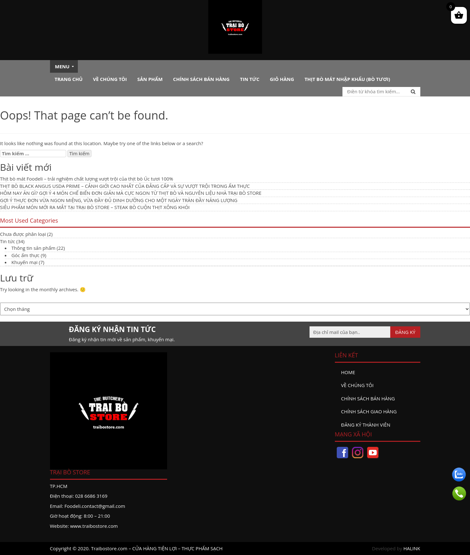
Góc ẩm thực (25, 255)
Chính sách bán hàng (201, 79)
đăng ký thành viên (366, 425)
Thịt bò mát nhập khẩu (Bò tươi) (347, 79)
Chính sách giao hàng (369, 411)
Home (348, 372)
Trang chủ (69, 79)
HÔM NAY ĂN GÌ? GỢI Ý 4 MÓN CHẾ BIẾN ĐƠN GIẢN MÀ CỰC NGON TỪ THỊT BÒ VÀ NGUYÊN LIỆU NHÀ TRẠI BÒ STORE (130, 193)
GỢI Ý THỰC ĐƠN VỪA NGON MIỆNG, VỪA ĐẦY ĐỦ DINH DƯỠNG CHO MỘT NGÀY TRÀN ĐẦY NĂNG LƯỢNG (118, 200)
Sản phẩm (150, 79)
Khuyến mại (24, 262)
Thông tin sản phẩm (33, 248)
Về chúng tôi (110, 79)
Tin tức (249, 79)
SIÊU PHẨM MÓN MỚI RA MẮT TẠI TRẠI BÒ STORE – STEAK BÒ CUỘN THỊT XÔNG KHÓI (95, 207)
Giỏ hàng (282, 79)
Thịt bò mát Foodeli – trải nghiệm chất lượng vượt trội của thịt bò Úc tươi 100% (86, 179)
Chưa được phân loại (23, 234)
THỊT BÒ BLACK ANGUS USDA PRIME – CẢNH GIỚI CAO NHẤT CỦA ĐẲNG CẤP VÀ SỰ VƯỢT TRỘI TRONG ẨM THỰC (125, 186)
